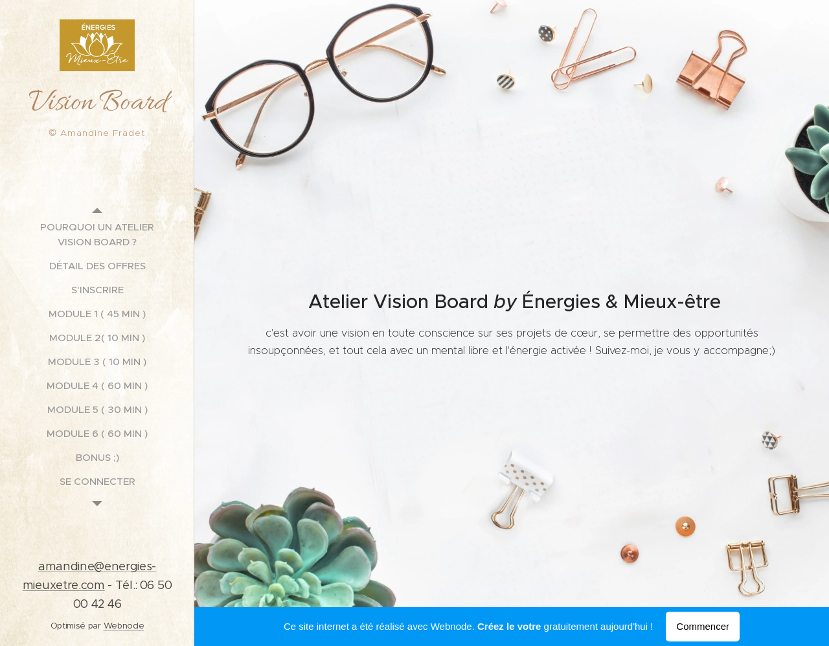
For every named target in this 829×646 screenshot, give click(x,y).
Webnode (124, 625)
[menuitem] (97, 234)
